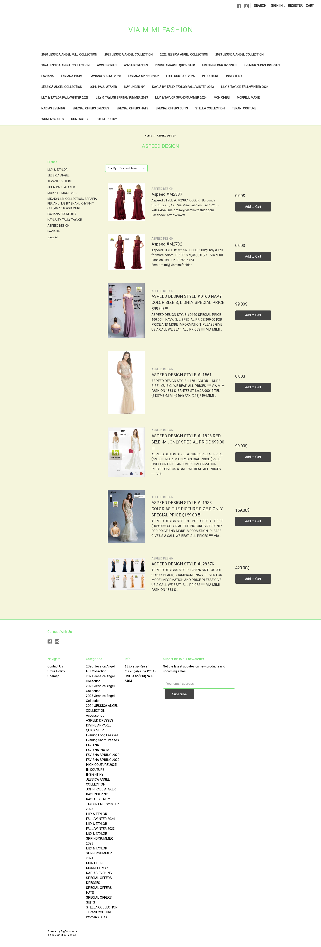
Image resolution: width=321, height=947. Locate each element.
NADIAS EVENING (53, 108)
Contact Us (80, 119)
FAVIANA (47, 76)
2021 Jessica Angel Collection (128, 54)
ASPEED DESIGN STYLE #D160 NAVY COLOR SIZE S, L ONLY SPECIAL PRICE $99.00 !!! (188, 302)
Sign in (277, 6)
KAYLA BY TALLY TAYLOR (64, 220)
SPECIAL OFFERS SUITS (172, 108)
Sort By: (112, 168)
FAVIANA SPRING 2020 (105, 76)
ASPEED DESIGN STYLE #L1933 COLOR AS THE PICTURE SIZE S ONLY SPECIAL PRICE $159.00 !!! (187, 508)
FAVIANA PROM (71, 76)
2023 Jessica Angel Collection (239, 54)
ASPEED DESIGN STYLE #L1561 (181, 374)
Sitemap (53, 676)
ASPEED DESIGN (58, 225)
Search (260, 6)
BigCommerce (69, 931)
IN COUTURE (210, 76)
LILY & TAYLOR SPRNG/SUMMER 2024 (180, 97)
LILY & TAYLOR (57, 170)
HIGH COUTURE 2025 (180, 76)
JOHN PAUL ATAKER (103, 87)
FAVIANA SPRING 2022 (143, 76)
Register (295, 6)
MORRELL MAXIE (248, 97)
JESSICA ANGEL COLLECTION (61, 87)
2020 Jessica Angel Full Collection (69, 54)
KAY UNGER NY (134, 87)
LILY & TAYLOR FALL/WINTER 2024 (244, 87)
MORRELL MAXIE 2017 (62, 193)
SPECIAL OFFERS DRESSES (90, 108)
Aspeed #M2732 (166, 244)
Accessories (106, 65)
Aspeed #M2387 (166, 194)
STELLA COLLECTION (210, 108)
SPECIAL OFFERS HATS (132, 108)
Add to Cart (253, 207)
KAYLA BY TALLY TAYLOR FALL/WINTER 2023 (183, 87)
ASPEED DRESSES (136, 65)
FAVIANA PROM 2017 (61, 214)
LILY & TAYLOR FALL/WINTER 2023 (64, 97)
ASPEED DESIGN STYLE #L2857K (183, 564)
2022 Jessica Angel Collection (184, 54)
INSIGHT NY (234, 76)
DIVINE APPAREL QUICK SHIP (175, 65)
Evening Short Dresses (262, 65)
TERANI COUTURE (244, 108)
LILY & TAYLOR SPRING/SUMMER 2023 (122, 97)
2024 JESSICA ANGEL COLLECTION (65, 65)
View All (52, 237)
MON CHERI (221, 97)
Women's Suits (52, 119)
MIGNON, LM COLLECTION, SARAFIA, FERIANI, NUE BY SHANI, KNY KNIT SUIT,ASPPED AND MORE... (72, 203)
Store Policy (107, 119)
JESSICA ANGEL (58, 175)
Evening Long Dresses (219, 65)
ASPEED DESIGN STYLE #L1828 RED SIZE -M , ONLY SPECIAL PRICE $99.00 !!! (187, 442)
